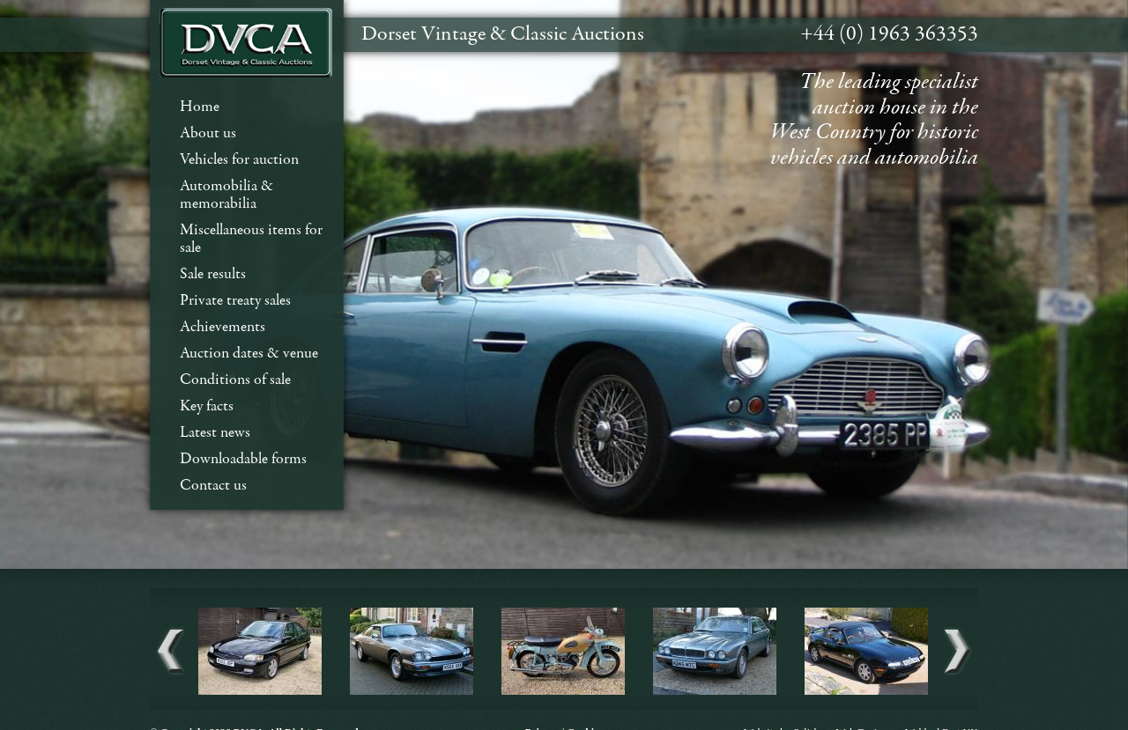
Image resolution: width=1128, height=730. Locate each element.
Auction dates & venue (249, 354)
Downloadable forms (243, 459)
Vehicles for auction (239, 160)
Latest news (215, 433)
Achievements (222, 327)
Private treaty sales (235, 301)
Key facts (207, 406)
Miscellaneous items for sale (251, 239)
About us (208, 133)
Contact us (213, 486)
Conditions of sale (235, 380)
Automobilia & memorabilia (226, 195)
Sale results (213, 274)
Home (199, 107)
